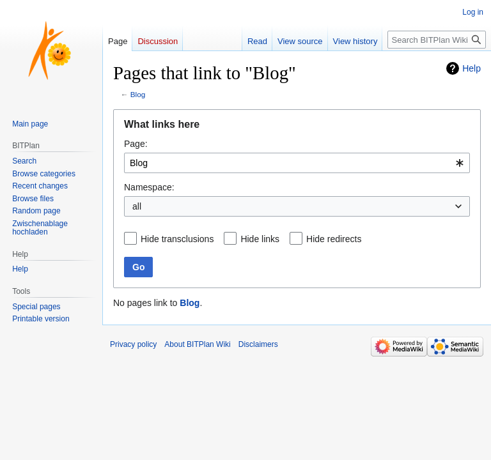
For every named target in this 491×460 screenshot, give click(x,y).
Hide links (259, 239)
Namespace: (149, 187)
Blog (138, 94)
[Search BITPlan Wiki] (436, 40)
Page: (136, 144)
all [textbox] (136, 206)
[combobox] (297, 163)
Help (471, 68)
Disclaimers (258, 344)
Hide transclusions (177, 239)
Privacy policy (133, 344)
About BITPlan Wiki (197, 344)
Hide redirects (333, 239)
